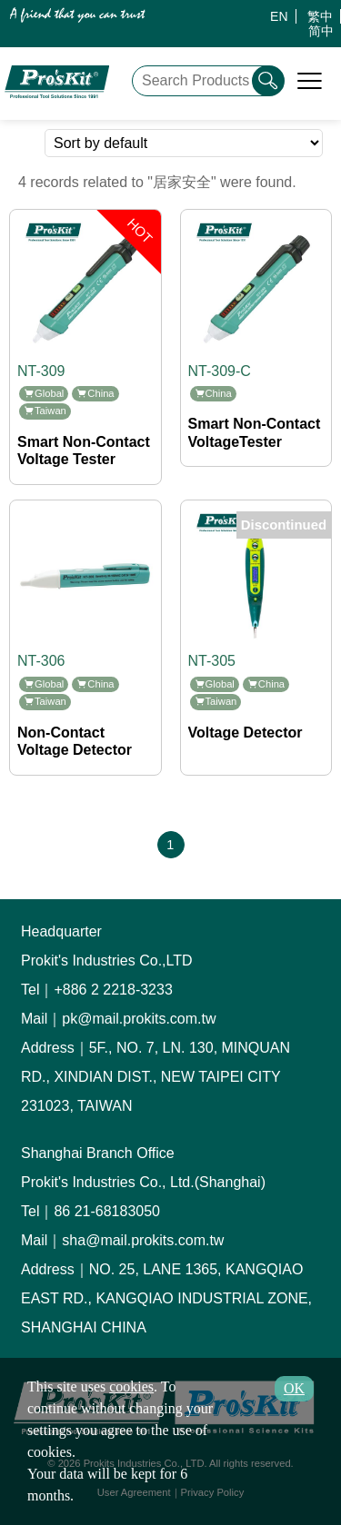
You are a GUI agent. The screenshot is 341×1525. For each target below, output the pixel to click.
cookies (131, 1386)
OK (294, 1388)
